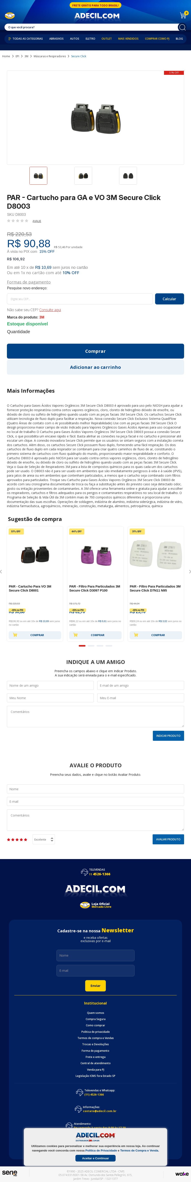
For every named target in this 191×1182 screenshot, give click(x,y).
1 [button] (82, 646)
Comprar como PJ (157, 39)
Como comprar (95, 1025)
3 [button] (100, 646)
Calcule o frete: (95, 288)
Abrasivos (56, 39)
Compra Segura (96, 1019)
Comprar (28, 635)
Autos (74, 39)
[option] (50, 178)
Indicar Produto (168, 736)
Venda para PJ (95, 1070)
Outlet (107, 39)
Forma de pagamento (95, 1051)
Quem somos (95, 1013)
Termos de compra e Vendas (95, 1038)
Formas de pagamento (29, 281)
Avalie (37, 221)
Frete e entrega (96, 1057)
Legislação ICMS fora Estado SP (95, 1076)
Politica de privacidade (95, 1032)
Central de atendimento (96, 1063)
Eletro (90, 39)
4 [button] (109, 646)
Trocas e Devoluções (95, 1044)
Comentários (95, 716)
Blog (179, 39)
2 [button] (91, 646)
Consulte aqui (50, 309)
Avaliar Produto (168, 839)
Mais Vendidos (128, 39)
